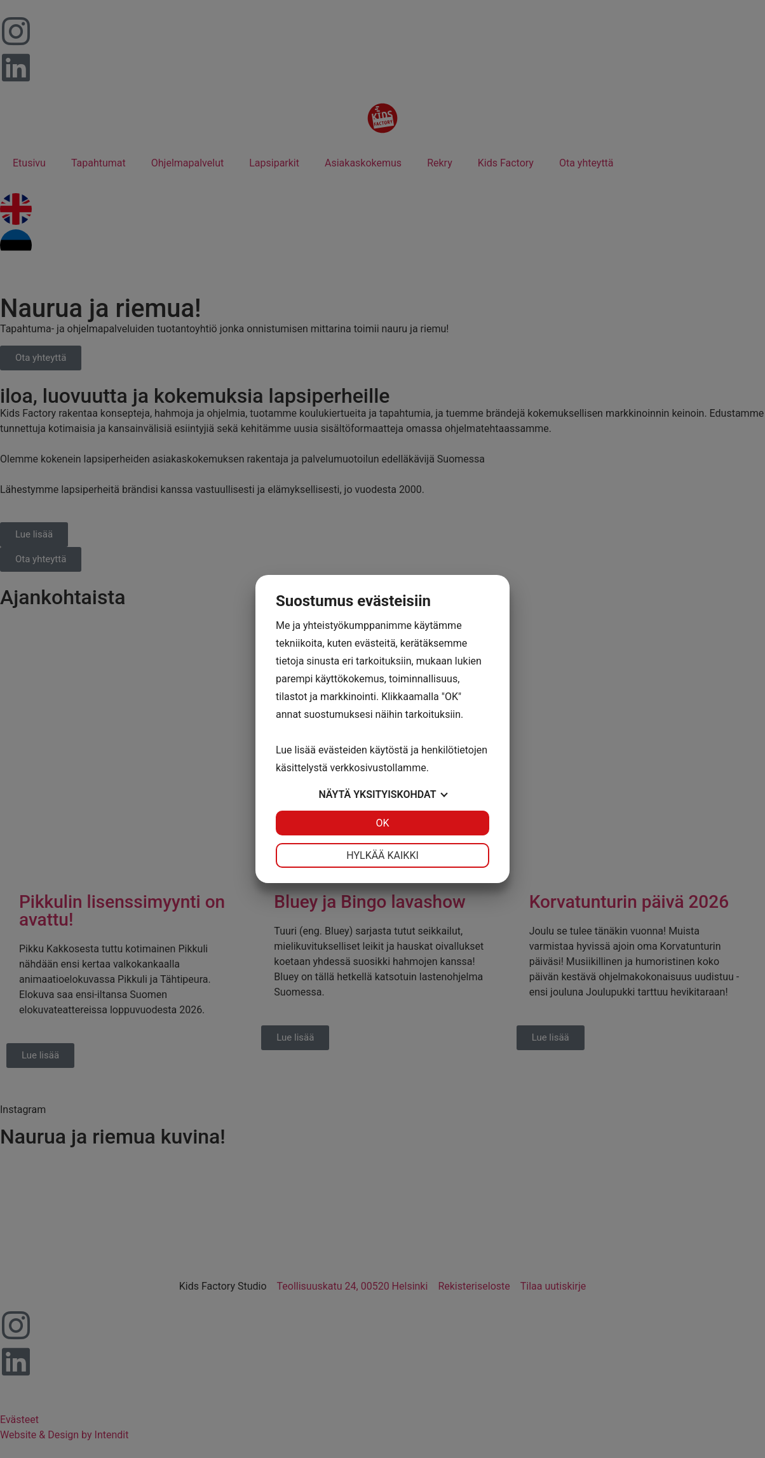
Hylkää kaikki (382, 855)
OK (382, 823)
